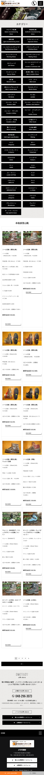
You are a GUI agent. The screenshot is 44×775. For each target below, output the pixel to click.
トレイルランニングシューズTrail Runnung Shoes (11, 48)
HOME (3, 733)
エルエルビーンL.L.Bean (32, 189)
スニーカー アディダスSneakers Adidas (11, 112)
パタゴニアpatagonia (11, 196)
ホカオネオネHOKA (11, 158)
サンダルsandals (32, 96)
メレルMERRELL (33, 166)
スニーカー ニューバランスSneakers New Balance (33, 103)
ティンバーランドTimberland (33, 151)
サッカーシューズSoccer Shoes (11, 73)
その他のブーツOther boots (32, 121)
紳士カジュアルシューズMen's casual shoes (11, 88)
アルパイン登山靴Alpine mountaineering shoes (11, 32)
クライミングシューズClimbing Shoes (33, 48)
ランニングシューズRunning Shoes (11, 55)
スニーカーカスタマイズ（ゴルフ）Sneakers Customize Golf (33, 64)
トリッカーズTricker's (32, 158)
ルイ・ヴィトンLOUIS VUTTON (11, 174)
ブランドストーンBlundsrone (11, 204)
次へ (22, 664)
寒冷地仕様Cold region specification (11, 136)
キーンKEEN (11, 166)
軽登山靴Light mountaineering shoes (11, 40)
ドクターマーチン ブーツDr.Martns (11, 151)
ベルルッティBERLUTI (11, 181)
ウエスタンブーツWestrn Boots (33, 88)
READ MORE (8, 324)
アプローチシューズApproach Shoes (32, 40)
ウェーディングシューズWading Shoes (33, 55)
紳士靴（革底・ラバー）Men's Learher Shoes (33, 73)
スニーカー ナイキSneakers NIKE (11, 103)
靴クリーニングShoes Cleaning (11, 128)
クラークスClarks (33, 196)
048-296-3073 (22, 696)
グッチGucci (33, 174)
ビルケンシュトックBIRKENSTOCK (11, 189)
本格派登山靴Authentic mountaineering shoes (32, 32)
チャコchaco (33, 181)
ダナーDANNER (32, 143)
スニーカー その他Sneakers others (11, 121)
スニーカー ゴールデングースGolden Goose (33, 112)
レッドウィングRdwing (32, 136)
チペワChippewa (11, 143)
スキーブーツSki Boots (11, 96)
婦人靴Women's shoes (11, 80)
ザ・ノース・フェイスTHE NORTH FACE (11, 212)
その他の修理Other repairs (33, 128)
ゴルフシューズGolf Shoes (11, 64)
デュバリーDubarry (33, 204)
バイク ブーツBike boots (32, 80)
